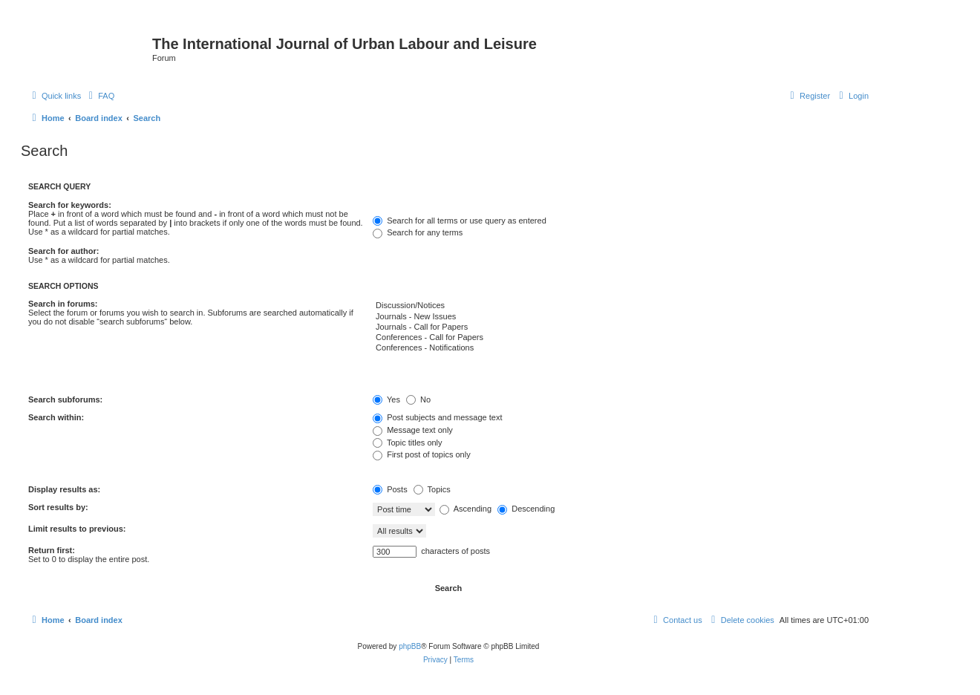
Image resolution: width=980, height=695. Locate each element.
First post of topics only (422, 454)
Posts (390, 489)
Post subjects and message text (437, 417)
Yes (386, 399)
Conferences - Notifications (620, 348)
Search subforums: (65, 399)
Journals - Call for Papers (620, 327)
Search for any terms (418, 232)
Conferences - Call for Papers (620, 338)
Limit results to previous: (76, 528)
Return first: (51, 550)
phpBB (410, 646)
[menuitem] (99, 96)
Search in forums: (63, 303)
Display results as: (64, 489)
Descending (526, 508)
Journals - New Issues (620, 317)
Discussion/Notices (620, 306)
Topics (432, 489)
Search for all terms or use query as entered (459, 220)
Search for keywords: (69, 204)
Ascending (465, 508)
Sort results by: (58, 507)
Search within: (56, 417)
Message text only (413, 429)
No (418, 399)
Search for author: (63, 251)
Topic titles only (407, 442)
